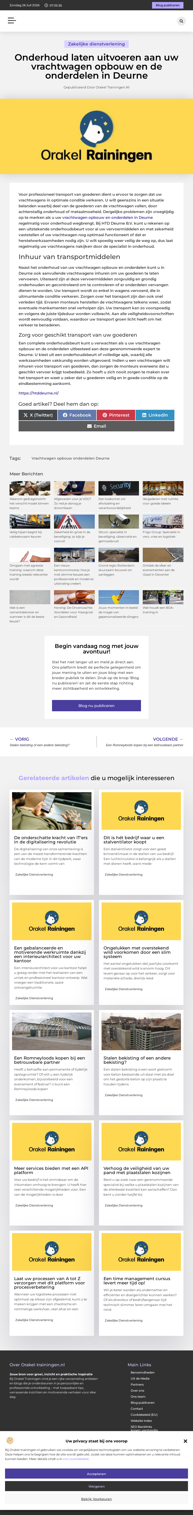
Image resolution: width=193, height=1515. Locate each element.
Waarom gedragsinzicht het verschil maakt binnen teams (29, 503)
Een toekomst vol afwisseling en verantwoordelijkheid (115, 503)
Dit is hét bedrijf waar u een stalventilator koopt (134, 839)
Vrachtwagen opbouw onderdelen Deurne (71, 458)
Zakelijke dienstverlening (96, 43)
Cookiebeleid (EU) (144, 1415)
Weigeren (96, 1486)
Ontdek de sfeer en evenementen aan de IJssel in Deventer (159, 570)
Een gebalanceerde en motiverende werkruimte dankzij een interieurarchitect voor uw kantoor (50, 954)
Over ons (137, 1390)
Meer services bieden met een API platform (51, 1170)
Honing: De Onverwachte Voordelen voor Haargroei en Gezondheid (73, 612)
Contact (137, 1408)
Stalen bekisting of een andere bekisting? (137, 1060)
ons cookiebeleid (75, 1459)
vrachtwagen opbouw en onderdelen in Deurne (107, 217)
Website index (141, 1421)
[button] (185, 1441)
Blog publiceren (143, 1402)
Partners (137, 1384)
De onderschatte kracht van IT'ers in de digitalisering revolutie (51, 839)
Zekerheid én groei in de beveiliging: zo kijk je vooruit (72, 536)
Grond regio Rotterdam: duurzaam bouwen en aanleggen (117, 570)
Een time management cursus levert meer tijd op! (137, 1280)
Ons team (138, 1396)
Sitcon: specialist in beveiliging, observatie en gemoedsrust (118, 536)
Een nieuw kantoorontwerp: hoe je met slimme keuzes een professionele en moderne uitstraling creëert (73, 574)
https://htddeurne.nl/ (39, 393)
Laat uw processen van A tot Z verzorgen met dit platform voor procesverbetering (49, 1283)
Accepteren (96, 1474)
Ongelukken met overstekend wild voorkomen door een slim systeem (137, 952)
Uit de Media (140, 1378)
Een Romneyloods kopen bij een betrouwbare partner (49, 1060)
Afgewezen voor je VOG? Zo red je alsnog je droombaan (72, 503)
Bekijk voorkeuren (96, 1499)
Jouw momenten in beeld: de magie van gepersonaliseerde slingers (118, 612)
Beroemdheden (143, 1372)
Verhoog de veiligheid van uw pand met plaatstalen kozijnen (137, 1170)
